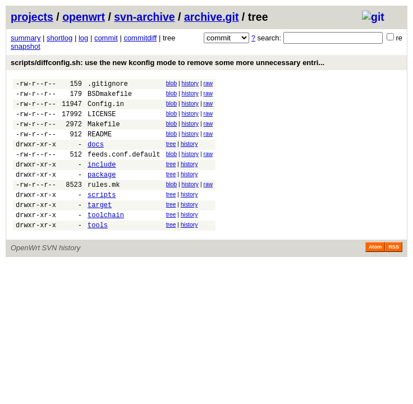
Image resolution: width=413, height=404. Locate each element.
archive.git (211, 17)
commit (106, 38)
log (83, 38)
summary (25, 38)
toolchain (106, 238)
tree (171, 154)
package (102, 191)
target (100, 226)
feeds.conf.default (124, 167)
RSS (393, 272)
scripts (102, 214)
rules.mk (104, 203)
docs (96, 155)
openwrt (83, 17)
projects (32, 17)
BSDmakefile (110, 97)
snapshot (25, 46)
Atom (375, 272)
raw (208, 83)
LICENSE (102, 120)
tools (98, 250)
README (100, 144)
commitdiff (140, 38)
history (190, 83)
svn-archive (144, 17)
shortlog (59, 38)
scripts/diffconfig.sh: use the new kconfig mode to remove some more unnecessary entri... (167, 62)
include (102, 179)
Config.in (106, 108)
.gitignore (108, 85)
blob (171, 83)
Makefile (104, 132)
